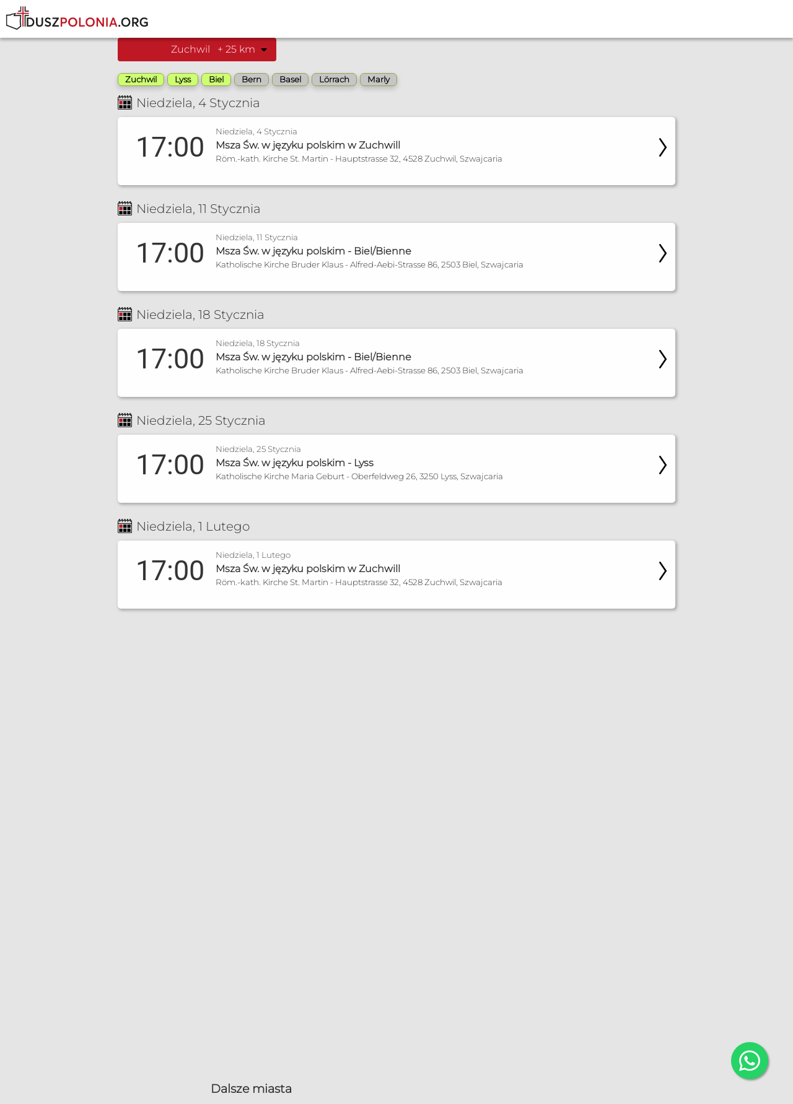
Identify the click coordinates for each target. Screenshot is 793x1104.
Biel (216, 79)
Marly (378, 79)
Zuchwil (141, 79)
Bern (251, 79)
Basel (290, 79)
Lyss (183, 79)
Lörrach (334, 79)
